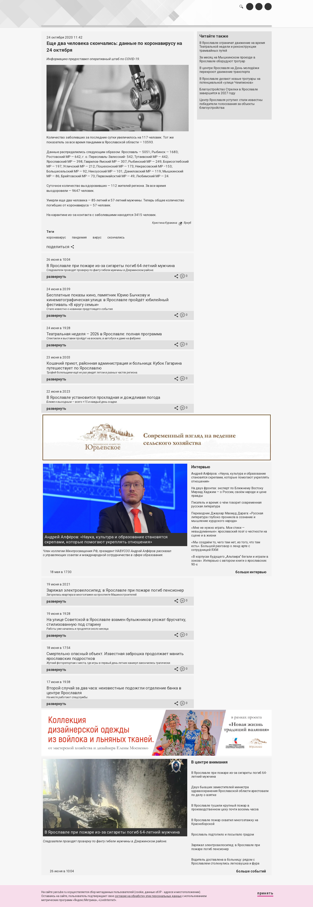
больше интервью (250, 570)
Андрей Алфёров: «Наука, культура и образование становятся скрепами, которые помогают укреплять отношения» (106, 537)
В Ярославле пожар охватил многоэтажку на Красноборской (224, 820)
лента (97, 20)
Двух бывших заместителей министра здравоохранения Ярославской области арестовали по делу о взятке (229, 788)
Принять (261, 895)
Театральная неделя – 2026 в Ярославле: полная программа (104, 331)
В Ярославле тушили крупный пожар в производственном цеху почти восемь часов (225, 805)
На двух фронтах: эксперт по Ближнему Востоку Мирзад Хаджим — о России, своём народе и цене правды (228, 489)
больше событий (251, 869)
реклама (254, 20)
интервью (147, 20)
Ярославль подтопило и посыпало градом (222, 832)
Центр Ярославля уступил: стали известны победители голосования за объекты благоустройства (231, 101)
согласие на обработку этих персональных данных (148, 896)
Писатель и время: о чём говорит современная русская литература (226, 502)
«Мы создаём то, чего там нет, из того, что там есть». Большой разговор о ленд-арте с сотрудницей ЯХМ (225, 544)
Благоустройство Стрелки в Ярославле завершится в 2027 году (228, 89)
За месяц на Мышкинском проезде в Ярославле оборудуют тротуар (227, 57)
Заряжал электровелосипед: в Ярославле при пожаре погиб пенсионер (115, 588)
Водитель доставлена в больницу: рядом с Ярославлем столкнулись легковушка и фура (225, 859)
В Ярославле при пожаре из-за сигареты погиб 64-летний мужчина (111, 263)
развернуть (56, 274)
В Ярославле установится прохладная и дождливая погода (103, 395)
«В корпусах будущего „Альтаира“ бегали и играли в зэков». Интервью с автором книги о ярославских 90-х (229, 558)
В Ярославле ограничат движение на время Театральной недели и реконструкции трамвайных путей (232, 44)
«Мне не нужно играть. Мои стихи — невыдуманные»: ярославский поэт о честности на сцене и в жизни (229, 529)
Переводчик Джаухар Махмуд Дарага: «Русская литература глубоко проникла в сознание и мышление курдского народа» (227, 515)
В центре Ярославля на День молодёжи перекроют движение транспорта (229, 68)
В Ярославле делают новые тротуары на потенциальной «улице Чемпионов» (229, 78)
